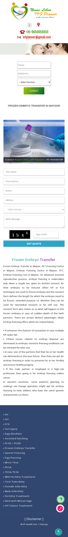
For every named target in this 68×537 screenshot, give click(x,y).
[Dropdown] (34, 209)
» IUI (5, 414)
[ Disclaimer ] (34, 519)
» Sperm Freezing (14, 452)
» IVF (6, 419)
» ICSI (6, 424)
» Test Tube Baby (13, 481)
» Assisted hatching (15, 438)
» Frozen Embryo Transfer (19, 448)
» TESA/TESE (11, 472)
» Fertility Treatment (16, 496)
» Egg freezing (12, 457)
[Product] (34, 82)
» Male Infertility (13, 491)
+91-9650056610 (34, 32)
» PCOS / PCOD (12, 443)
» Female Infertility (15, 486)
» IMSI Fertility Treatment (19, 476)
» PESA (7, 467)
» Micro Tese (11, 462)
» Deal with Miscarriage (17, 500)
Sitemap (44, 524)
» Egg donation (12, 433)
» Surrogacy (10, 428)
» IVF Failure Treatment (18, 505)
